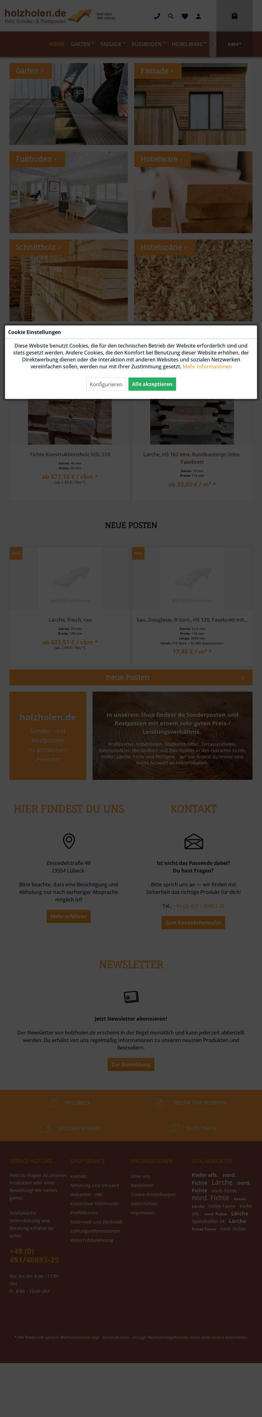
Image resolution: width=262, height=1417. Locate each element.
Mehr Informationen (207, 117)
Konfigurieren (106, 135)
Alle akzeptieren (152, 135)
